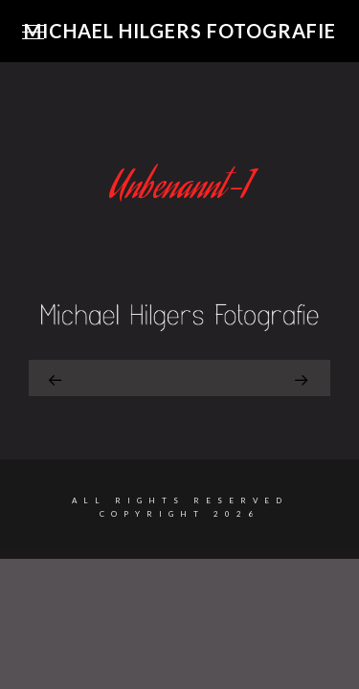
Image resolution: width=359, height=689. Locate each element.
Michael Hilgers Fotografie (180, 30)
